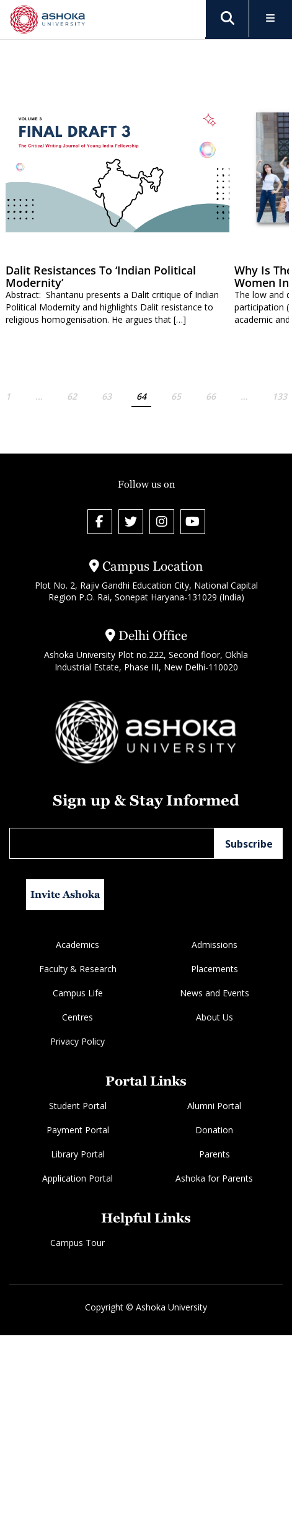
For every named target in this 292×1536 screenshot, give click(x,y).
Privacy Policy (77, 1041)
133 (279, 396)
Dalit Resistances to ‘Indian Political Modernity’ (101, 276)
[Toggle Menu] (270, 18)
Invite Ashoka (65, 894)
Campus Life (78, 993)
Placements (214, 969)
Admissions (214, 944)
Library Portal (78, 1154)
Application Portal (77, 1178)
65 (176, 396)
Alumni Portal (214, 1106)
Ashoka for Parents (214, 1178)
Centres (77, 1017)
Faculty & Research (78, 969)
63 (107, 396)
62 (72, 396)
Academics (77, 944)
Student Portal (78, 1106)
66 (211, 396)
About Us (214, 1017)
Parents (214, 1154)
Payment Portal (77, 1130)
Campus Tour (77, 1243)
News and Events (214, 993)
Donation (214, 1130)
